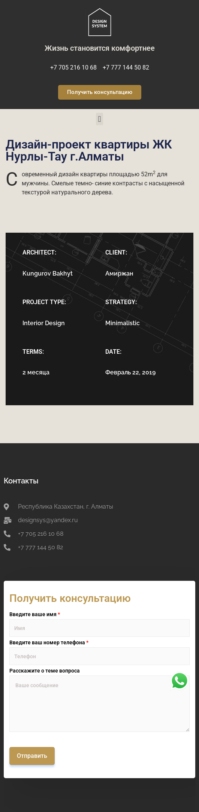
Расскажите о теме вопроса (44, 671)
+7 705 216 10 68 (73, 67)
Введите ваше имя (34, 614)
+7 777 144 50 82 (126, 67)
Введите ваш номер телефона (48, 642)
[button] (99, 119)
